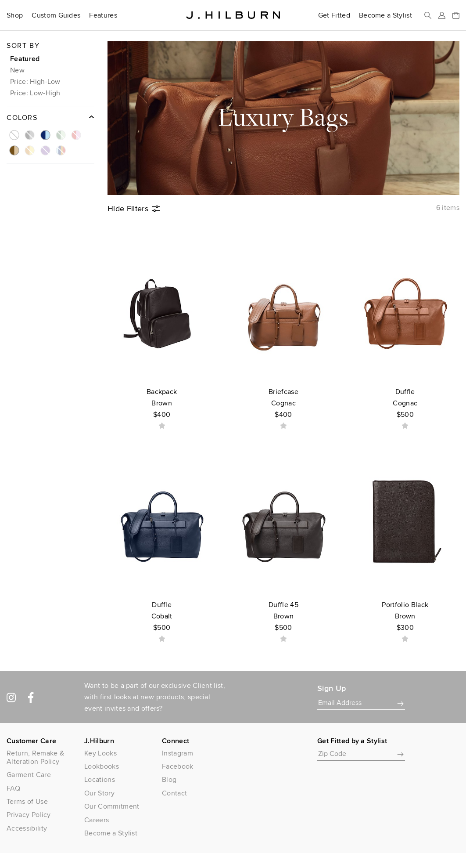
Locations (99, 779)
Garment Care (29, 774)
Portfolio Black (405, 616)
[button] (12, 131)
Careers (96, 820)
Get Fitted (334, 15)
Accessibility (27, 828)
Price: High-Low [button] (35, 81)
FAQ (13, 788)
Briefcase (283, 403)
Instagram (177, 753)
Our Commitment (111, 806)
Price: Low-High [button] (35, 93)
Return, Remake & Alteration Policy (35, 757)
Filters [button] (134, 208)
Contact (174, 793)
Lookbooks (101, 766)
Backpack (162, 403)
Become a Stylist (385, 15)
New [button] (17, 70)
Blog (169, 779)
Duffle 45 (283, 616)
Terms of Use (27, 801)
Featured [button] (25, 59)
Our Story (99, 793)
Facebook (178, 766)
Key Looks (100, 753)
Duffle (405, 403)
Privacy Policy (28, 814)
